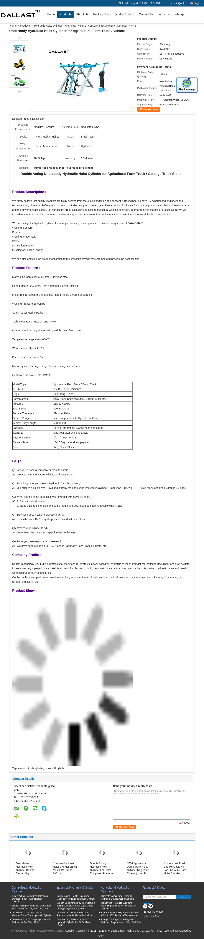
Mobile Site (151, 916)
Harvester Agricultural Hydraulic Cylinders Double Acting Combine (117, 897)
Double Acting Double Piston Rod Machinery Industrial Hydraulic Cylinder (76, 897)
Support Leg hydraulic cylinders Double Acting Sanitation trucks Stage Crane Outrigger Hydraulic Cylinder (76, 906)
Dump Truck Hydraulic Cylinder (26, 889)
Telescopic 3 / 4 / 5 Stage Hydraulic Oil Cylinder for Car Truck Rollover (31, 921)
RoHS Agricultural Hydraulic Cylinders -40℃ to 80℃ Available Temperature (119, 914)
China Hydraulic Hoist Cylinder (47, 930)
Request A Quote (175, 3)
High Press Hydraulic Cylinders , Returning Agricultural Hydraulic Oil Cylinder (118, 906)
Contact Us (146, 14)
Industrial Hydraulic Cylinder (74, 887)
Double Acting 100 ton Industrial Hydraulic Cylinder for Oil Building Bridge (73, 922)
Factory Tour (101, 14)
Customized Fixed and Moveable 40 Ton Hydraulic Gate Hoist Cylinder (175, 868)
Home (51, 14)
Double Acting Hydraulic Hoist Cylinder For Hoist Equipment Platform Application (101, 870)
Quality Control (124, 14)
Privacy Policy (19, 930)
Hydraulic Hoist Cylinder (48, 25)
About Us (82, 14)
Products (65, 14)
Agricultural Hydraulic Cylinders (115, 889)
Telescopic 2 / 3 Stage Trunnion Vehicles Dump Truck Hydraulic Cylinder (32, 914)
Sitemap (158, 911)
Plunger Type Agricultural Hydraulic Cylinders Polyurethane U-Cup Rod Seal (121, 921)
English (198, 3)
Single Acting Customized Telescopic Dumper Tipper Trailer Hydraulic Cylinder (30, 899)
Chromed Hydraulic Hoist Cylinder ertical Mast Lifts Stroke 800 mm (65, 868)
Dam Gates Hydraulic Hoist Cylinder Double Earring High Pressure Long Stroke (25, 872)
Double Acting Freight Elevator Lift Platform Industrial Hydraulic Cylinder (75, 914)
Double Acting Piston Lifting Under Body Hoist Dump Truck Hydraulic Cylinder (32, 907)
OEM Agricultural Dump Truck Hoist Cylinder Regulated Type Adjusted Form (138, 868)
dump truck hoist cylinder (30, 768)
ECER (101, 936)
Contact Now (150, 109)
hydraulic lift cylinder (55, 768)
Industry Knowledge (171, 14)
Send (183, 897)
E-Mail (148, 911)
